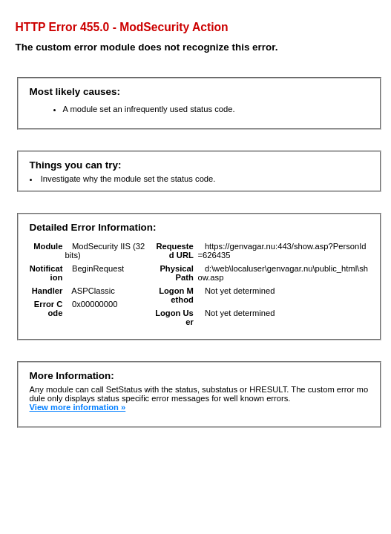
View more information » (78, 407)
